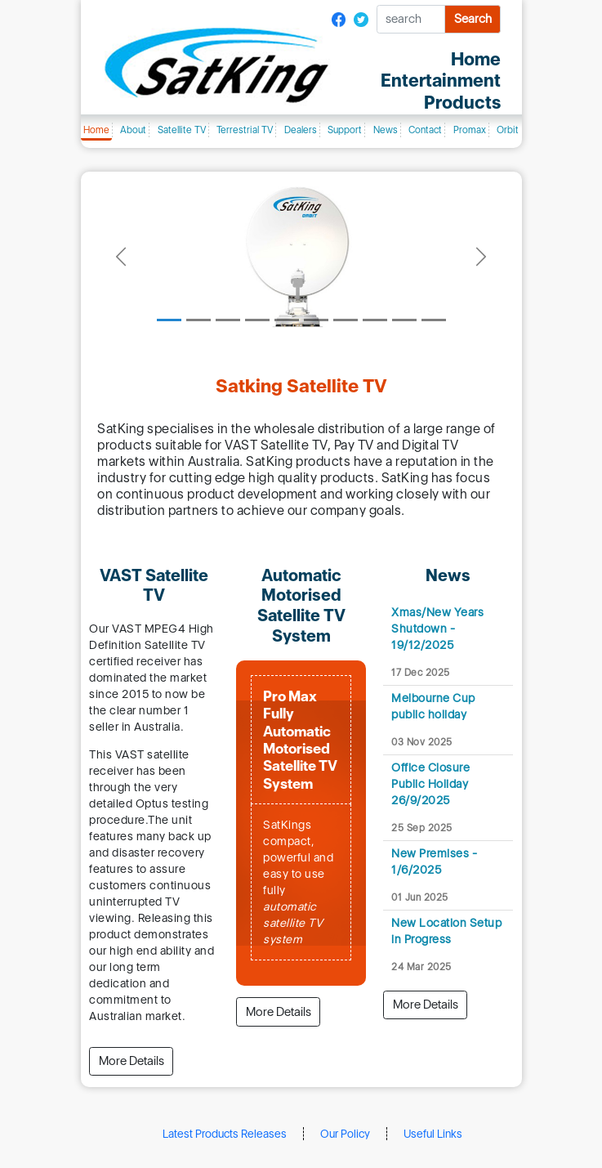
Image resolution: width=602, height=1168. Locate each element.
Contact (425, 130)
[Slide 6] (316, 320)
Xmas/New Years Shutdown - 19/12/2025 (437, 628)
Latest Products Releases (225, 1133)
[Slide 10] (433, 320)
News (385, 130)
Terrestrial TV (244, 130)
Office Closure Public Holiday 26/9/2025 (430, 783)
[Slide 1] (169, 320)
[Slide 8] (375, 320)
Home (96, 130)
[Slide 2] (198, 320)
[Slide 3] (228, 320)
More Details (131, 1061)
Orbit (508, 130)
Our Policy (345, 1133)
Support (345, 130)
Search (473, 18)
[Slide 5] (286, 320)
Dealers (300, 130)
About (133, 130)
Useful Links (433, 1133)
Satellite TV (182, 130)
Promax (469, 130)
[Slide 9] (404, 320)
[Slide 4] (257, 320)
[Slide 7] (345, 320)
